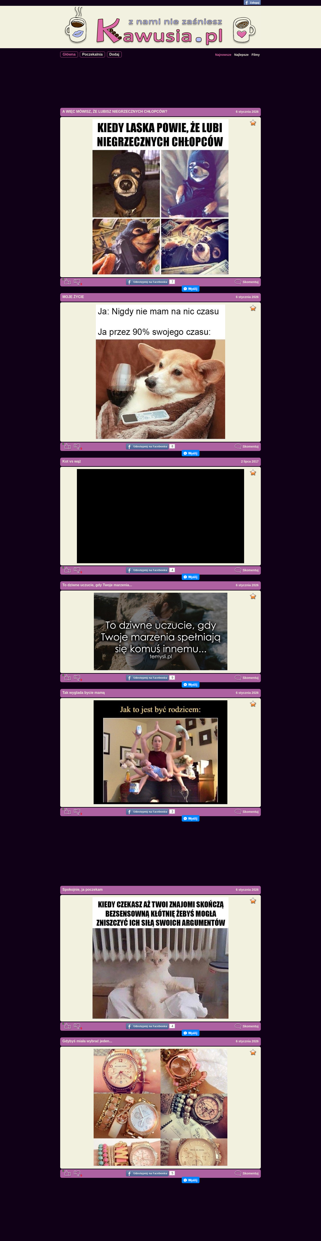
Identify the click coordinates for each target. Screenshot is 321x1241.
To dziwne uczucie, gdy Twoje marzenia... (97, 585)
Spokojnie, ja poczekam (82, 889)
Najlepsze (241, 54)
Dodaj (114, 54)
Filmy (255, 54)
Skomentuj (247, 282)
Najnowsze (223, 54)
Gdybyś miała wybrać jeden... (87, 1041)
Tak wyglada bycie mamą (83, 693)
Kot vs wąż (71, 461)
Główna (69, 54)
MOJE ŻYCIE (73, 297)
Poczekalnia (92, 54)
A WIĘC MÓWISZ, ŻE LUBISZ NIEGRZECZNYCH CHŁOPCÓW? (114, 111)
